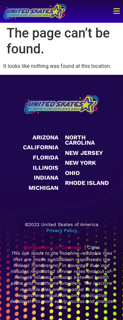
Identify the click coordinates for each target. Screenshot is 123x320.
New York (80, 162)
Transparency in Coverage (52, 247)
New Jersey (84, 152)
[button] (111, 11)
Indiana (46, 177)
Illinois (45, 167)
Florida (45, 157)
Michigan (43, 187)
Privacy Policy (61, 230)
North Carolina (80, 140)
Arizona (45, 137)
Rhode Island (87, 182)
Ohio (72, 172)
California (40, 147)
